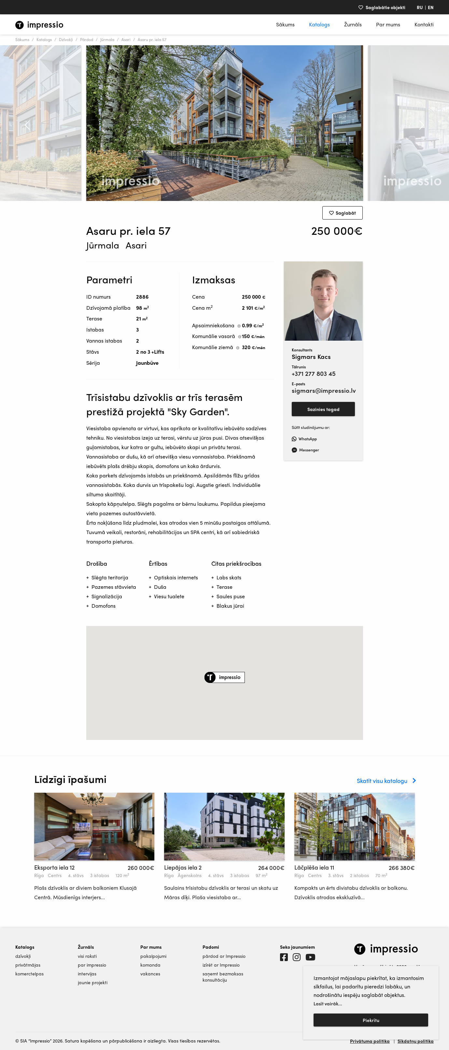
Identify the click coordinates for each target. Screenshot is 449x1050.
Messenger (305, 450)
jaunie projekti (92, 982)
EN (431, 7)
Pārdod (86, 39)
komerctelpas (29, 974)
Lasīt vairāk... (328, 1003)
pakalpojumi (153, 956)
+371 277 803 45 (314, 373)
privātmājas (27, 965)
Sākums (285, 24)
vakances (150, 974)
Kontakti (424, 24)
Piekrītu (371, 1020)
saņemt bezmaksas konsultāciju (223, 977)
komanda (150, 965)
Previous (23, 123)
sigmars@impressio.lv (323, 390)
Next (425, 123)
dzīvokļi (23, 956)
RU (420, 7)
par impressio (92, 965)
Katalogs (319, 24)
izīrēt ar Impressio (221, 965)
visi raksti (87, 956)
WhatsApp (304, 439)
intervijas (87, 974)
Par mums (388, 24)
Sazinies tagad (323, 409)
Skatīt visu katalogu (382, 780)
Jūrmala (107, 39)
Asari (126, 39)
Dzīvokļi (66, 39)
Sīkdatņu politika (416, 1041)
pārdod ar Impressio (224, 956)
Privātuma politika (370, 1041)
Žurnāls (353, 24)
